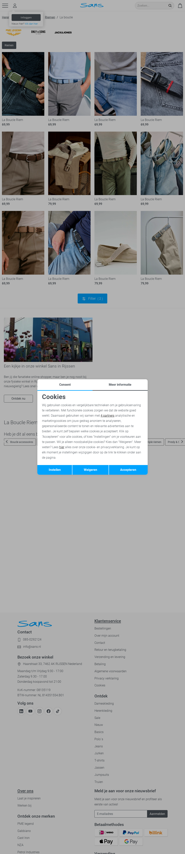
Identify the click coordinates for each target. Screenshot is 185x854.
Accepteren (128, 470)
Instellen (55, 470)
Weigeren (90, 470)
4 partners (107, 415)
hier (61, 447)
